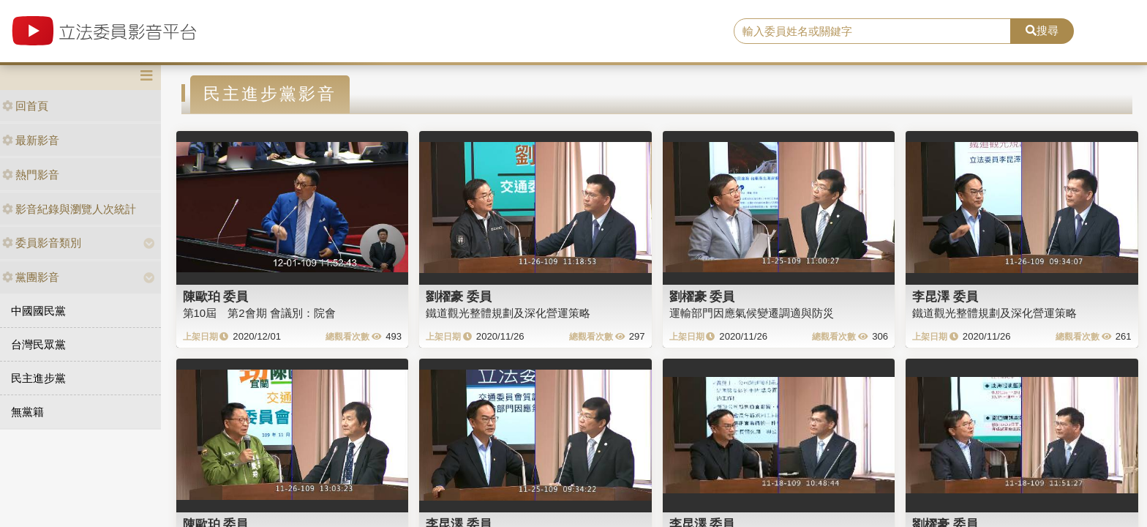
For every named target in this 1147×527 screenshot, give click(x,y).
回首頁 (25, 106)
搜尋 (1042, 30)
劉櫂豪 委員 (459, 296)
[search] (873, 31)
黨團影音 (30, 277)
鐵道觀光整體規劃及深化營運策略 (508, 313)
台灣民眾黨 (38, 344)
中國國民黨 (38, 310)
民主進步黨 (38, 378)
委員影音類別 (41, 242)
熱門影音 (30, 174)
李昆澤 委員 (945, 296)
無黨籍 (27, 411)
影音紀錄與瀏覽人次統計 (69, 209)
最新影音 (30, 140)
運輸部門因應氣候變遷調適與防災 (751, 313)
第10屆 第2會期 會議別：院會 (259, 313)
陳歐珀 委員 (216, 296)
